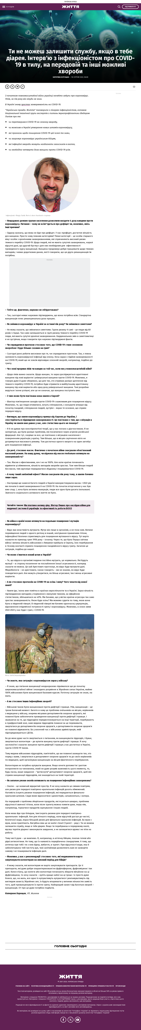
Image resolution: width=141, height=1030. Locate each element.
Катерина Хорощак (61, 77)
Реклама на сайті (22, 986)
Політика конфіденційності (42, 986)
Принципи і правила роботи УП (101, 986)
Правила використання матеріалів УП (71, 986)
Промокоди (120, 986)
